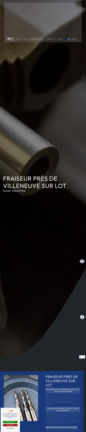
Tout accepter (10, 422)
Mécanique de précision (36, 42)
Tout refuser (10, 425)
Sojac (25, 42)
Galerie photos (50, 42)
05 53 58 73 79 (72, 43)
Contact (60, 42)
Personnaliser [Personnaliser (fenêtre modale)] (10, 428)
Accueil (18, 42)
